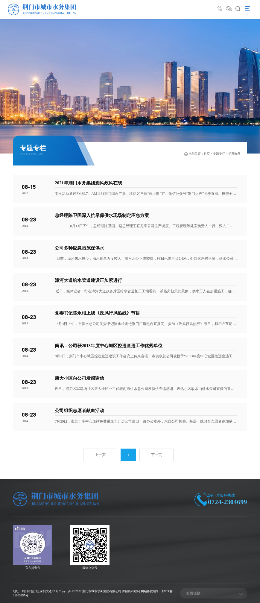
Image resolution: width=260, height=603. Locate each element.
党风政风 (234, 153)
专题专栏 (219, 153)
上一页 (100, 455)
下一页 (156, 455)
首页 (207, 153)
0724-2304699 (227, 502)
